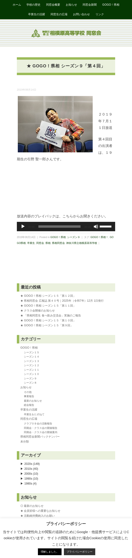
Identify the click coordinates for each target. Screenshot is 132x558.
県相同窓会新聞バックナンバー (40, 436)
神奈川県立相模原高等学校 (81, 243)
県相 (48, 243)
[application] (66, 226)
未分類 (24, 441)
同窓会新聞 (90, 4)
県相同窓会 (58, 243)
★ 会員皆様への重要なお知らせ (40, 510)
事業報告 (29, 396)
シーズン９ (73, 237)
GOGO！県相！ (99, 237)
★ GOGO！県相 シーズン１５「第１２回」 (48, 295)
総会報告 (29, 405)
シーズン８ (30, 382)
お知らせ (71, 4)
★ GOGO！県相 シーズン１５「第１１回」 (48, 305)
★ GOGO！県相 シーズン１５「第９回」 (46, 325)
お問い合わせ (81, 14)
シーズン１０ (31, 374)
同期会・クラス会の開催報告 (40, 428)
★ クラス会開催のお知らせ (37, 310)
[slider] (59, 226)
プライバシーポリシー (79, 551)
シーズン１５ (31, 352)
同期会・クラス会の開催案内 (40, 432)
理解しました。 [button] (50, 551)
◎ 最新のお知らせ (32, 506)
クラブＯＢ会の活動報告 (38, 423)
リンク (99, 14)
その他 (28, 392)
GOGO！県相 (110, 4)
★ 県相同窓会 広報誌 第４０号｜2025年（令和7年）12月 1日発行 (62, 300)
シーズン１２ (31, 365)
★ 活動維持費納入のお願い (37, 515)
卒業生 (31, 243)
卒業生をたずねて (34, 414)
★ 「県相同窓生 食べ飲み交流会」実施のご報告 (50, 315)
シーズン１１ (31, 369)
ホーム (17, 4)
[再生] (23, 226)
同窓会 (40, 243)
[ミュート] (96, 226)
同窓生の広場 (59, 14)
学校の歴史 (33, 4)
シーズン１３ (31, 361)
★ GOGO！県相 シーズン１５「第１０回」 (48, 320)
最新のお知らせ (33, 400)
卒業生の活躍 (36, 14)
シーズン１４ (31, 356)
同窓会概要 (53, 4)
